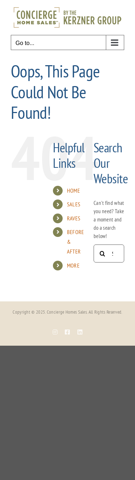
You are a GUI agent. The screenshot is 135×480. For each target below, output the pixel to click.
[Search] (103, 254)
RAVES (74, 218)
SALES (74, 204)
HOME (73, 190)
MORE (73, 265)
